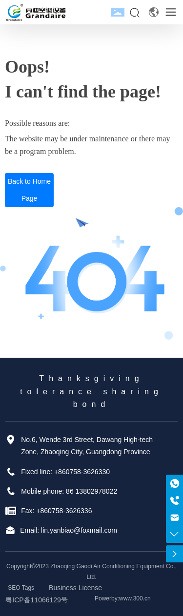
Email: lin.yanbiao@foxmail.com (68, 530)
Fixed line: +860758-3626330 (65, 472)
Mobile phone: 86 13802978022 (69, 491)
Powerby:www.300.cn (123, 598)
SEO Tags (21, 587)
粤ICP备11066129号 (36, 600)
